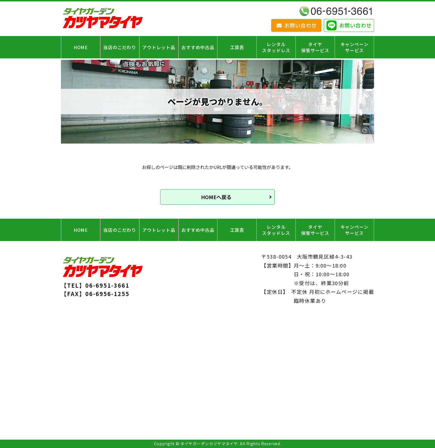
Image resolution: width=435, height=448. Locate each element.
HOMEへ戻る (216, 197)
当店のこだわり (119, 47)
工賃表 (237, 47)
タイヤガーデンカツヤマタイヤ (209, 443)
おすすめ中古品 (197, 47)
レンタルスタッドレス (276, 47)
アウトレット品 (158, 47)
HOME (81, 47)
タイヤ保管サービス (315, 47)
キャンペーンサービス (354, 47)
